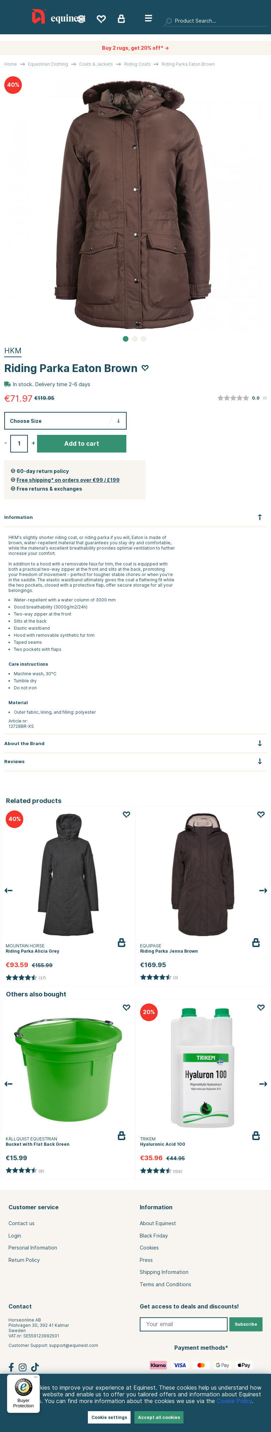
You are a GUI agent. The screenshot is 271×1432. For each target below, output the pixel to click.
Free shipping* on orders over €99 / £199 (68, 480)
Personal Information (32, 1248)
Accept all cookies (159, 1417)
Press (146, 1260)
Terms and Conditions (165, 1284)
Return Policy (24, 1260)
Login (14, 1236)
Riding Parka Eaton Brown (188, 64)
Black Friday (154, 1236)
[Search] (215, 21)
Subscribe (246, 1324)
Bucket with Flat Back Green (38, 1144)
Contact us (21, 1223)
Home (10, 64)
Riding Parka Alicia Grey (32, 951)
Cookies (149, 1248)
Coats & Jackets (96, 64)
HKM (13, 350)
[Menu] (35, 1378)
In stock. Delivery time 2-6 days (51, 384)
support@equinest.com (73, 1345)
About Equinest (158, 1223)
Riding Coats (137, 64)
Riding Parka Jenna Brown (169, 951)
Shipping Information (164, 1272)
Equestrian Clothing (48, 64)
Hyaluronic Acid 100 (162, 1144)
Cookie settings (109, 1417)
